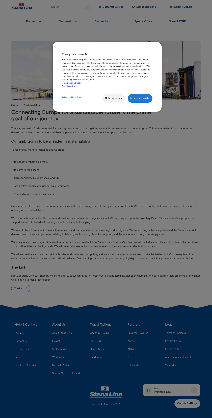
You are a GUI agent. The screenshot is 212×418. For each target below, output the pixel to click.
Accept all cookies (140, 98)
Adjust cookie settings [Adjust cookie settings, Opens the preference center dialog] (72, 97)
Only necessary (113, 98)
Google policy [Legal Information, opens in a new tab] (68, 86)
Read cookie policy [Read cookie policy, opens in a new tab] (72, 83)
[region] (107, 77)
